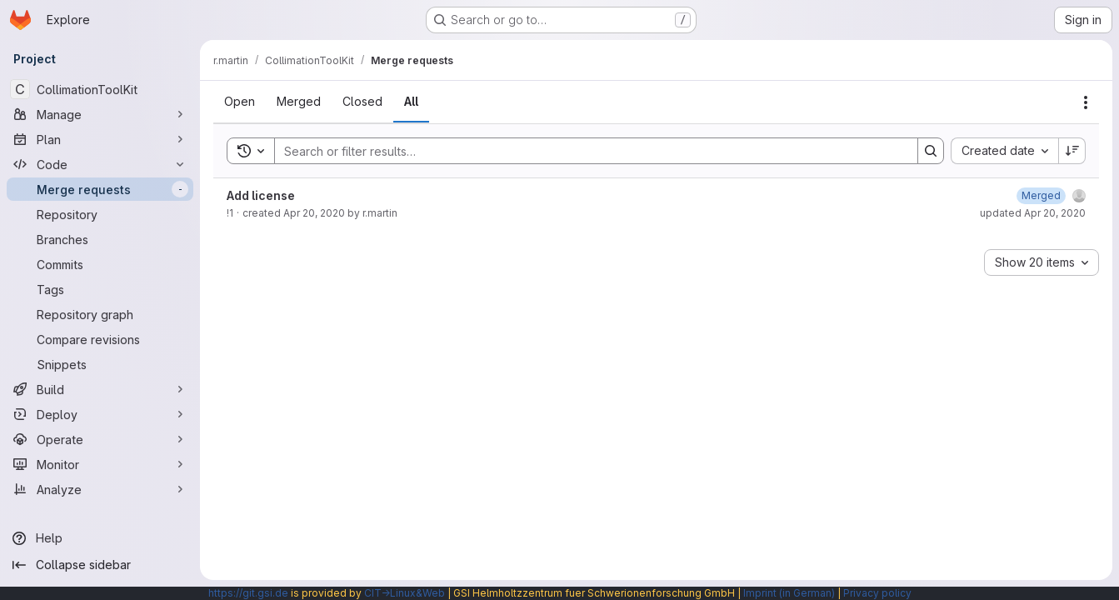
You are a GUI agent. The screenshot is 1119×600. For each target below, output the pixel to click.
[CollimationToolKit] (100, 89)
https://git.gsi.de (248, 593)
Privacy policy (877, 593)
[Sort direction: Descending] (1072, 151)
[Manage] (100, 114)
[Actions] (1085, 102)
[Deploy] (100, 414)
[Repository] (100, 214)
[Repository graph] (100, 314)
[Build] (100, 389)
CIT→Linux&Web (404, 593)
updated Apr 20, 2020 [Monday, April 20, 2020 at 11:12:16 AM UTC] (1033, 213)
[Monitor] (100, 464)
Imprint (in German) (789, 593)
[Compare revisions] (100, 339)
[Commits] (100, 264)
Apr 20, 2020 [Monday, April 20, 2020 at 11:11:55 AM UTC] (314, 213)
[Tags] (100, 289)
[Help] (100, 538)
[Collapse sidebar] (100, 565)
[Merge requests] (100, 189)
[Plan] (100, 139)
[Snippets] (100, 364)
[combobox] (1004, 151)
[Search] (588, 151)
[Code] (100, 164)
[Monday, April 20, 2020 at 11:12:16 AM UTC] (1041, 195)
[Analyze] (100, 489)
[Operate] (100, 439)
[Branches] (100, 239)
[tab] (239, 101)
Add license (261, 195)
